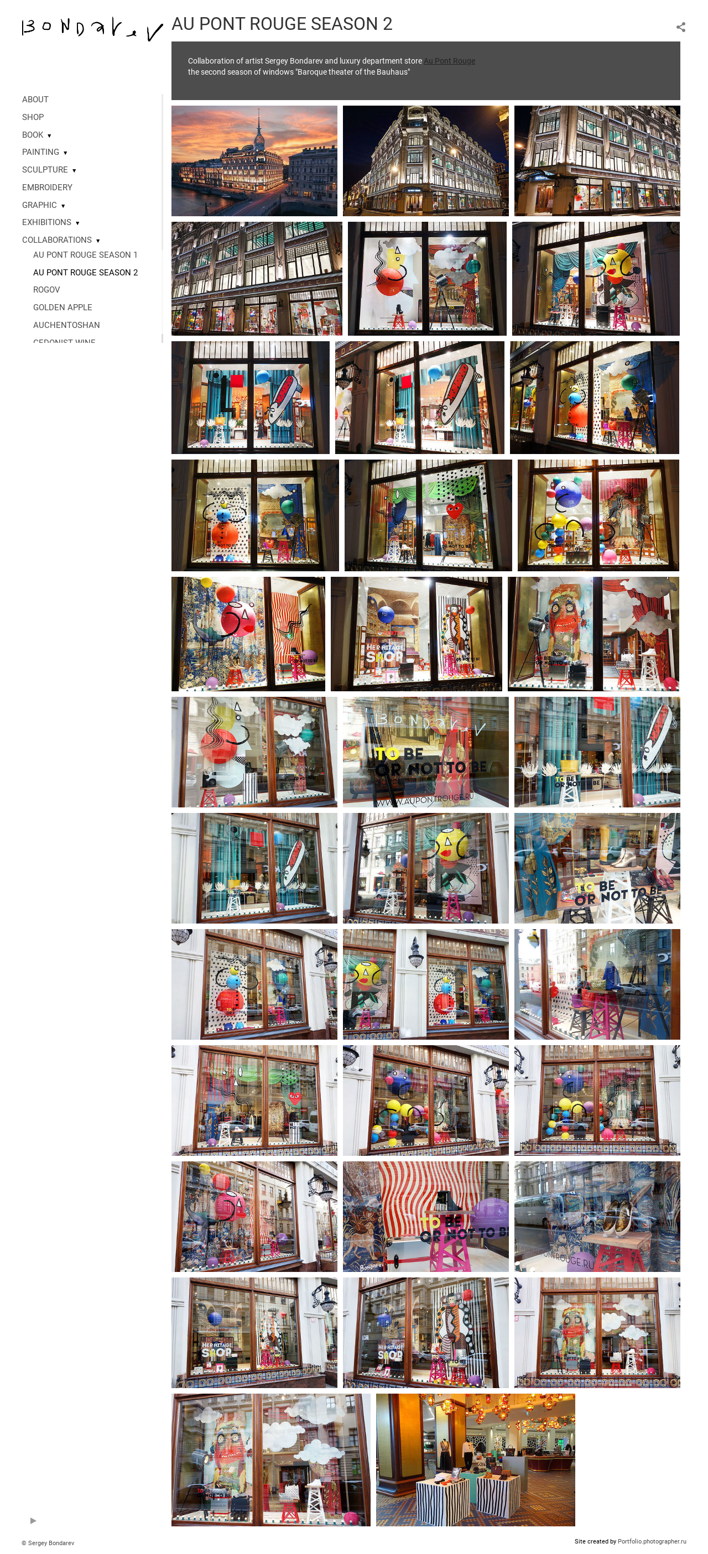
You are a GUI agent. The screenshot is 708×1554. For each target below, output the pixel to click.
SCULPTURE (45, 170)
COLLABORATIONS (57, 240)
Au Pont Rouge (449, 60)
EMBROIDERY (47, 187)
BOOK (32, 135)
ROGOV (46, 290)
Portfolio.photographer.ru (652, 1541)
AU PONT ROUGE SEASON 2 (85, 273)
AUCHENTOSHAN (66, 325)
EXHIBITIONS (46, 222)
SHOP (33, 117)
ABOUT (35, 100)
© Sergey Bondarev (48, 1543)
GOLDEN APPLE (62, 307)
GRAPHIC (39, 205)
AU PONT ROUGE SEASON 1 (85, 255)
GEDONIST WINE (64, 343)
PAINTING (40, 152)
